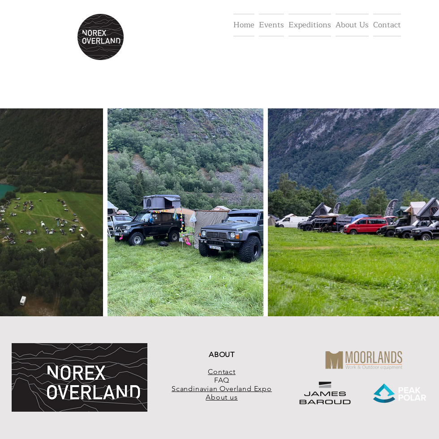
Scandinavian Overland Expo (222, 388)
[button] (271, 25)
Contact (222, 371)
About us (221, 397)
